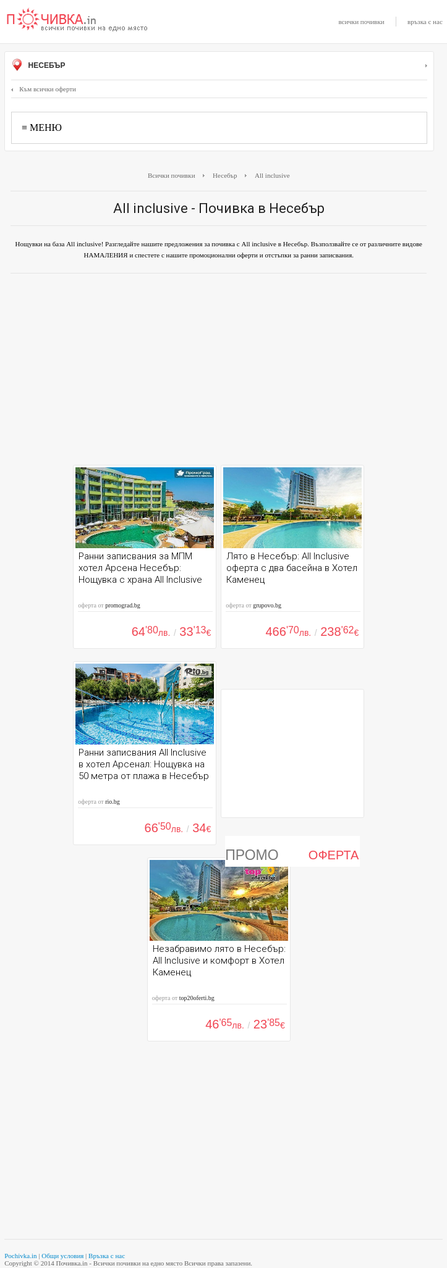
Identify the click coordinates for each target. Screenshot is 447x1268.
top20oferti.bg (197, 998)
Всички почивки (171, 175)
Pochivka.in (20, 1255)
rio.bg (112, 801)
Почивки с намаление (77, 20)
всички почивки (361, 21)
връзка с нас (425, 21)
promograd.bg (122, 605)
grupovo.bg (267, 605)
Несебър (219, 66)
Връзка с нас (106, 1255)
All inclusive (272, 175)
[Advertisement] (219, 372)
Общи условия (62, 1255)
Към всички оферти (43, 89)
